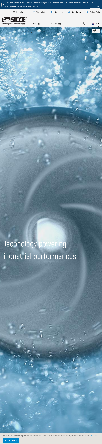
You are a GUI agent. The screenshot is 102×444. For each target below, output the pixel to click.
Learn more (93, 436)
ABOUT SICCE (34, 23)
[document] (51, 438)
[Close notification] (4, 5)
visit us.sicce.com (95, 5)
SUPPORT (25, 27)
